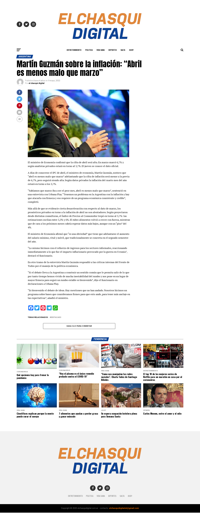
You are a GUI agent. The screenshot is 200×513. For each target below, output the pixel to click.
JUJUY (131, 49)
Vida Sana (101, 49)
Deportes (112, 49)
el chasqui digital (36, 83)
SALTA (123, 49)
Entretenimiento (74, 49)
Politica (89, 49)
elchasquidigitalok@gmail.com (124, 508)
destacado (56, 317)
